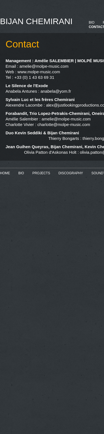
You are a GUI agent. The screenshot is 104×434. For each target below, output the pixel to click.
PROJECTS (41, 173)
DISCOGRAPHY (71, 173)
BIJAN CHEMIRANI (36, 21)
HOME (5, 173)
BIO (92, 22)
